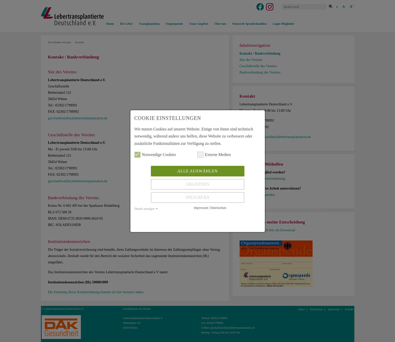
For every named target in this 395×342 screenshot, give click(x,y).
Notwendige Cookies (155, 155)
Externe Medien (214, 155)
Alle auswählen (197, 171)
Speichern (197, 197)
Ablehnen (197, 184)
